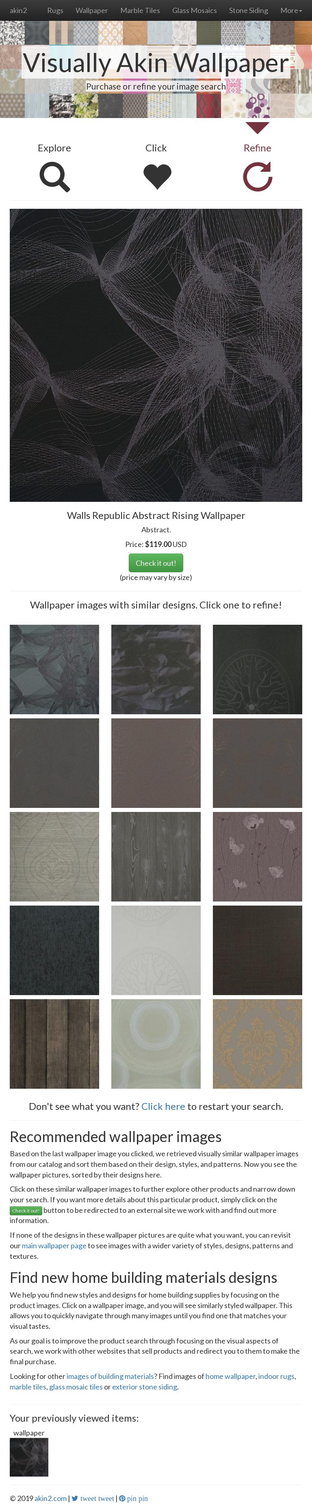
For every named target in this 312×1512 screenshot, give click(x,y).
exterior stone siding (144, 1386)
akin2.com (51, 1498)
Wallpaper (92, 10)
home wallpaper (231, 1376)
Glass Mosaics (194, 10)
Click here (163, 1106)
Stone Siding (248, 10)
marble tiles (28, 1386)
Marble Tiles (140, 10)
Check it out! (156, 562)
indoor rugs (276, 1376)
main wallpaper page (54, 1245)
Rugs (55, 10)
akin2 (18, 10)
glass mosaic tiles (76, 1386)
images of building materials (110, 1376)
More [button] (291, 10)
